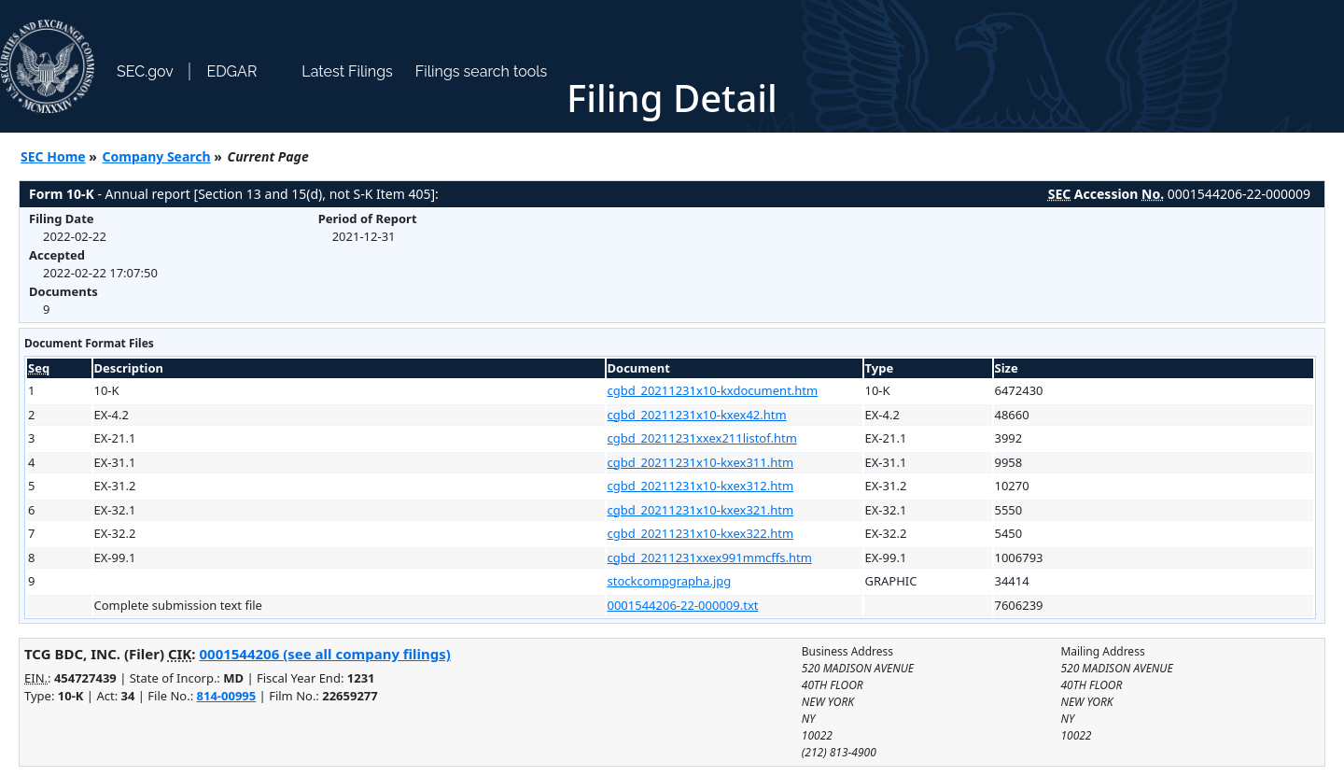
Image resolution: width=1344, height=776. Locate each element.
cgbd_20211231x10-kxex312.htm (701, 485)
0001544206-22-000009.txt (683, 605)
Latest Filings (346, 71)
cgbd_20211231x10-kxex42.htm (697, 414)
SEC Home (53, 156)
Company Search (157, 156)
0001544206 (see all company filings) (324, 653)
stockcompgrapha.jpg (670, 580)
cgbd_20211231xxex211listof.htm (702, 438)
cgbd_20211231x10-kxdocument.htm (713, 390)
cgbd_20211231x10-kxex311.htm (701, 462)
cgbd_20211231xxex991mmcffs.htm (710, 557)
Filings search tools (481, 71)
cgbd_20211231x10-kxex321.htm (701, 509)
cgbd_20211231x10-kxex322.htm (701, 533)
